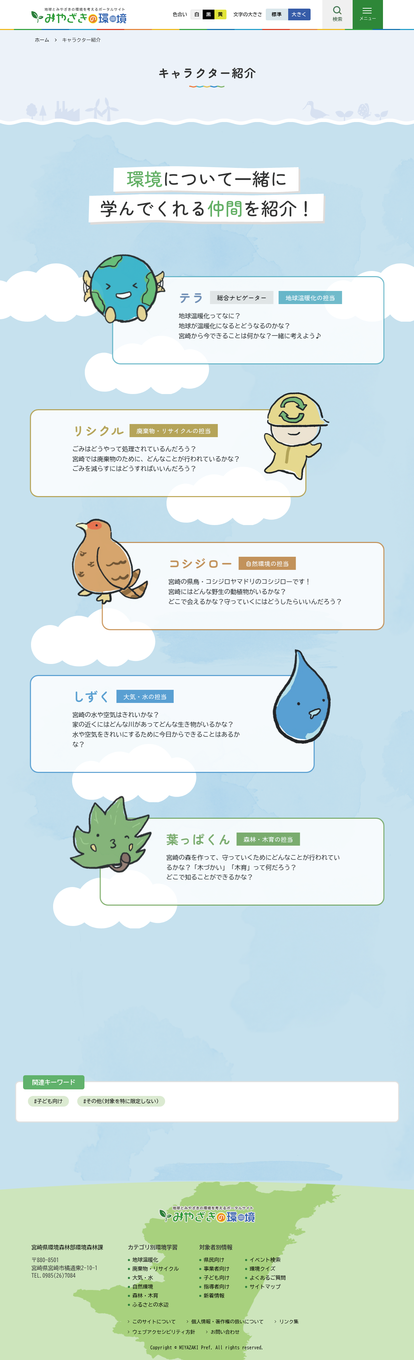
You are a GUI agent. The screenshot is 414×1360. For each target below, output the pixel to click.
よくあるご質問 (268, 1277)
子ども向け (50, 1101)
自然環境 (142, 1286)
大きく (299, 14)
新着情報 (214, 1295)
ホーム (42, 40)
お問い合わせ (225, 1332)
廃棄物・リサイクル (155, 1268)
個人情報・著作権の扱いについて (227, 1321)
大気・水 (142, 1277)
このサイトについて (154, 1321)
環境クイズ (262, 1268)
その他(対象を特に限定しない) (122, 1101)
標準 (277, 14)
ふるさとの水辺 (150, 1304)
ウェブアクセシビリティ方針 (163, 1332)
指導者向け (217, 1286)
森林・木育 (145, 1295)
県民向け (214, 1259)
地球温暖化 (145, 1259)
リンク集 (289, 1321)
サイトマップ (265, 1286)
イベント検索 (265, 1259)
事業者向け (217, 1268)
